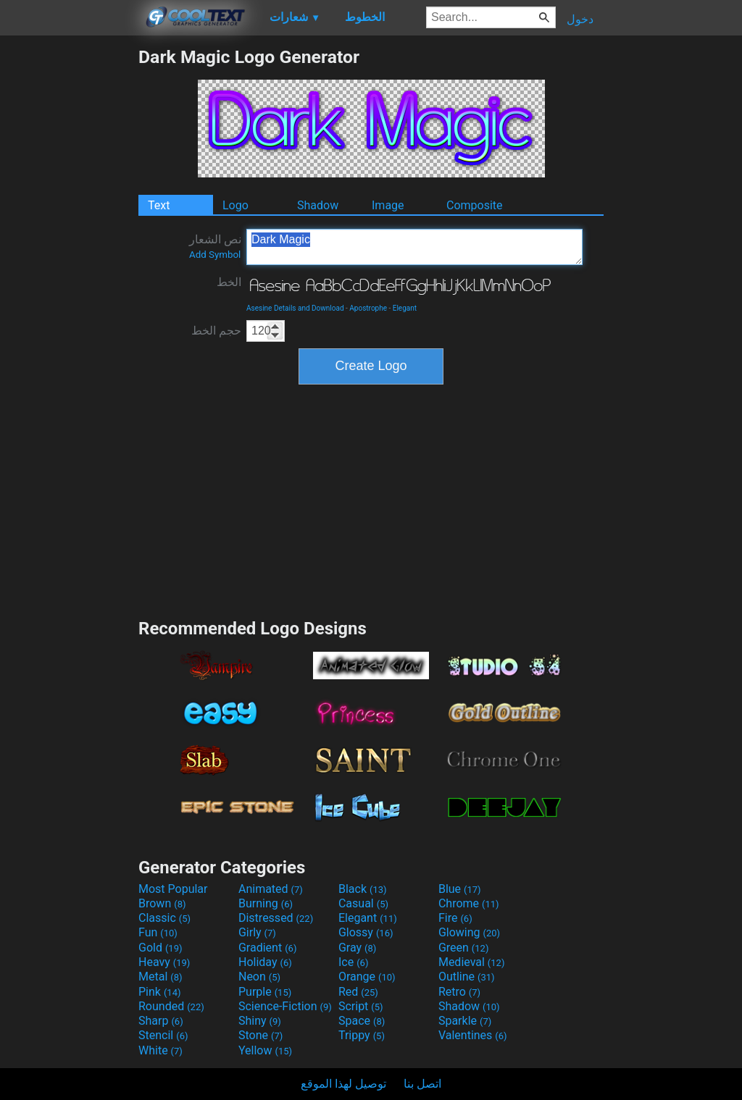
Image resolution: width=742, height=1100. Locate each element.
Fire (455, 918)
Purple (264, 992)
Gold (160, 947)
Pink (159, 992)
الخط (229, 282)
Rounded (171, 1006)
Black (362, 889)
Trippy (361, 1035)
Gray (357, 947)
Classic (164, 918)
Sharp (160, 1021)
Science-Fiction (285, 1006)
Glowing (469, 932)
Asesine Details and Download (295, 308)
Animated (270, 889)
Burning (265, 903)
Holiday (265, 962)
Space (361, 1021)
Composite (474, 205)
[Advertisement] (69, 263)
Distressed (275, 918)
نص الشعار (215, 246)
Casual (363, 903)
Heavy (164, 962)
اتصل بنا (422, 1084)
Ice (353, 962)
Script (360, 1006)
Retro (459, 992)
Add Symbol (215, 254)
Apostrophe (368, 308)
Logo (235, 205)
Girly (257, 932)
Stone (260, 1035)
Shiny (259, 1021)
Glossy (365, 932)
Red (358, 992)
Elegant (405, 308)
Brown (162, 903)
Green (463, 947)
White (160, 1050)
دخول (580, 19)
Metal (160, 976)
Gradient (267, 947)
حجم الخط (216, 330)
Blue (459, 889)
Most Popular (173, 889)
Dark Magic (414, 247)
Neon (259, 976)
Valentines (472, 1035)
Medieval (471, 962)
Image (388, 205)
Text (159, 205)
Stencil (163, 1035)
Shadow (317, 205)
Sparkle (464, 1021)
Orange (367, 976)
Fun (158, 932)
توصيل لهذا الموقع (343, 1084)
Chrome (468, 903)
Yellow (265, 1050)
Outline (466, 976)
